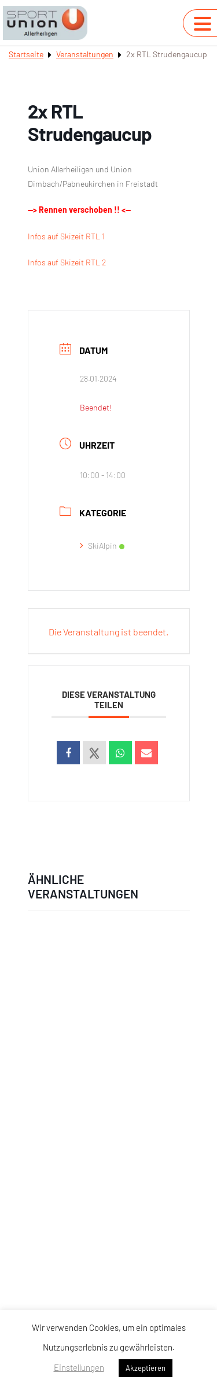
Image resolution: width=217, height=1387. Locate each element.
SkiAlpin (102, 545)
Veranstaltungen (84, 54)
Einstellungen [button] (79, 1367)
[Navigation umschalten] (202, 23)
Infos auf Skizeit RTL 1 (66, 236)
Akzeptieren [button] (145, 1368)
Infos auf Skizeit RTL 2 (67, 262)
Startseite (26, 54)
